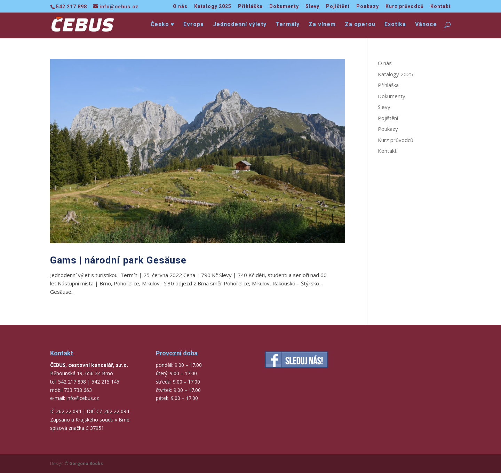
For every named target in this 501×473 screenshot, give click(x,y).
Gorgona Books (86, 463)
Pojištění (338, 6)
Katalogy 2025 (212, 6)
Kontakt (440, 6)
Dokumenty (284, 6)
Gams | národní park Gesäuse (118, 260)
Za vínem (322, 24)
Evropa (193, 24)
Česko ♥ (163, 24)
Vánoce (426, 24)
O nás (180, 6)
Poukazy (367, 6)
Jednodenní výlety (240, 24)
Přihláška (250, 6)
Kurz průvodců (404, 6)
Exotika (395, 24)
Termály (288, 24)
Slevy (312, 6)
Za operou (360, 24)
